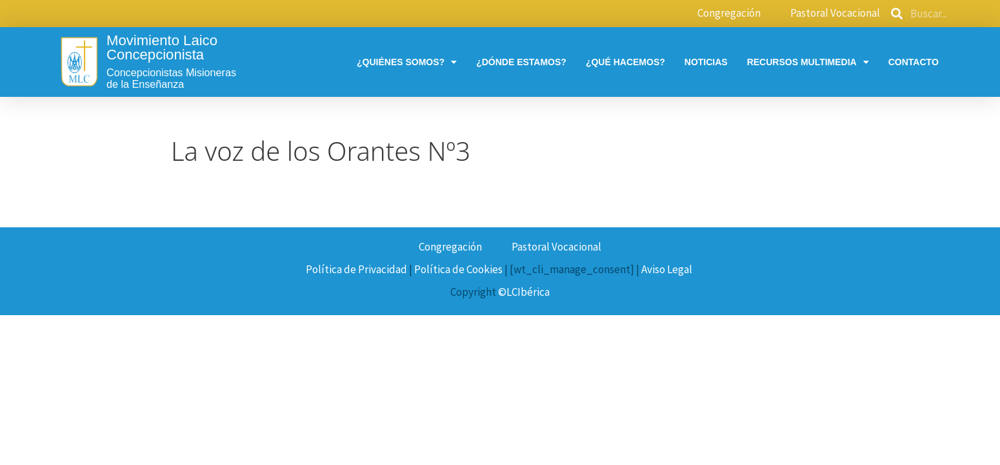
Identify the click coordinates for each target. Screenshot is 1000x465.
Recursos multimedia (808, 62)
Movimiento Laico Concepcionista (161, 47)
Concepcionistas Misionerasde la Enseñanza (171, 78)
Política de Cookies (458, 269)
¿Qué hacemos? (625, 62)
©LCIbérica (524, 292)
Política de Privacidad (356, 269)
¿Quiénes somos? (407, 62)
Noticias (706, 62)
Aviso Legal (666, 269)
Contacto (913, 62)
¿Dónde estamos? (521, 62)
